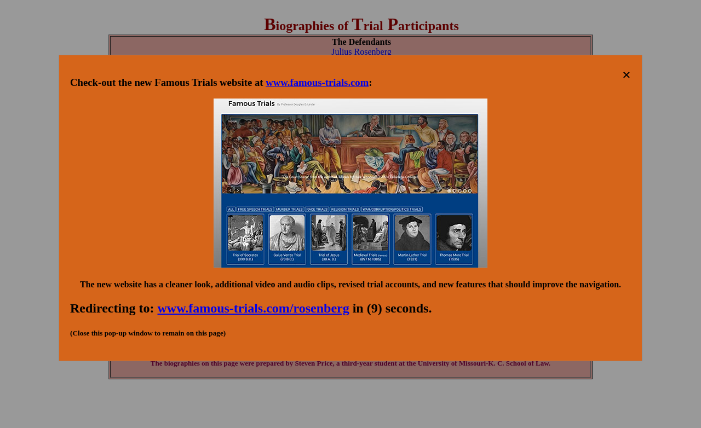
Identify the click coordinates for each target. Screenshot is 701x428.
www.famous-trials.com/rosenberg (253, 308)
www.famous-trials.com (317, 82)
